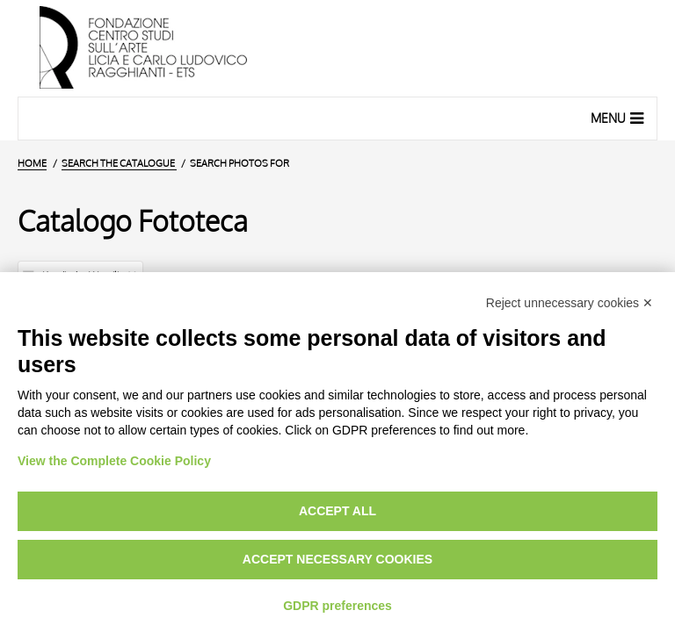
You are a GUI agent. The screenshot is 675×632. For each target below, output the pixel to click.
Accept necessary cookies (337, 559)
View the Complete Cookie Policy (114, 461)
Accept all (337, 511)
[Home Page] (337, 48)
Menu (619, 117)
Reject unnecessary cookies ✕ (569, 303)
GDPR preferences (337, 606)
